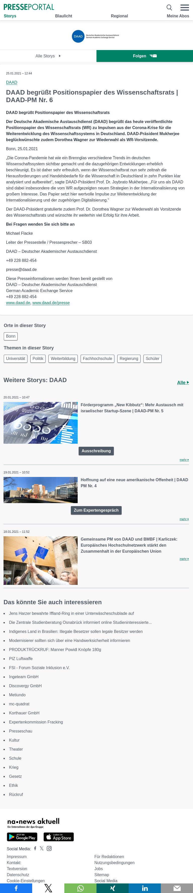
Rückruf (16, 794)
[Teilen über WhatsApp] (80, 888)
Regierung (129, 358)
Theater (16, 749)
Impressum (17, 857)
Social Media (105, 881)
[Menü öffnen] (184, 7)
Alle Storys (48, 56)
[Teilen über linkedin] (145, 888)
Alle (183, 382)
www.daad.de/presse (51, 303)
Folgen (144, 56)
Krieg (13, 767)
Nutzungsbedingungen (114, 863)
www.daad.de (18, 303)
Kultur (14, 740)
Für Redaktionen (109, 857)
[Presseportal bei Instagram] (48, 848)
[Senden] (177, 888)
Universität (15, 358)
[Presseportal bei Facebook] (33, 849)
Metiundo (17, 695)
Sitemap (101, 875)
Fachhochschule (97, 358)
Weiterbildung (63, 358)
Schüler (152, 358)
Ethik (13, 785)
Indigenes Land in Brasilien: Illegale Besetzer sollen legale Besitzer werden (76, 631)
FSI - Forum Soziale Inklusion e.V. (39, 668)
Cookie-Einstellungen (26, 881)
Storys (10, 16)
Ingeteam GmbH (23, 677)
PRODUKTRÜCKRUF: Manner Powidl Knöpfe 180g (55, 649)
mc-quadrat (19, 704)
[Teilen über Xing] (112, 888)
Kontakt (13, 863)
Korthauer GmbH (24, 713)
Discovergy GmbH (25, 686)
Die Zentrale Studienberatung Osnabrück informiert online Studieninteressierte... (80, 622)
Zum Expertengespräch (96, 510)
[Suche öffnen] (169, 7)
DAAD (11, 82)
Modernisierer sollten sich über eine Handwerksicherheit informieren (69, 640)
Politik (38, 358)
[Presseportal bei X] (40, 849)
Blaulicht (63, 16)
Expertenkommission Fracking (36, 722)
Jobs (98, 869)
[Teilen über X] (48, 888)
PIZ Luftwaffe (21, 659)
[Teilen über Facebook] (16, 888)
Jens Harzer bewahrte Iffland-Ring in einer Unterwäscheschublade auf (71, 613)
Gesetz (15, 776)
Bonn (10, 336)
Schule (15, 758)
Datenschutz (18, 875)
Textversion (17, 869)
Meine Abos (178, 16)
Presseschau (20, 731)
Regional (119, 16)
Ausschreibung (96, 451)
